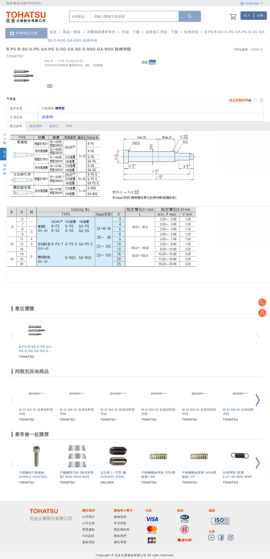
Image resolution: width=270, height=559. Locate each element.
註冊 (260, 15)
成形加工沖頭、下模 (162, 32)
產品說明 (16, 126)
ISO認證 (88, 535)
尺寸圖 (4, 139)
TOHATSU (15, 56)
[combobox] (134, 16)
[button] (258, 400)
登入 (247, 15)
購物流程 (120, 516)
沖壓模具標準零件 (101, 32)
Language (251, 3)
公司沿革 (88, 523)
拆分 (4, 154)
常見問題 (120, 523)
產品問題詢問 (238, 100)
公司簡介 (88, 516)
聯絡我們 (120, 535)
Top (263, 313)
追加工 (54, 126)
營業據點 (88, 529)
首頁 (53, 32)
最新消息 (88, 542)
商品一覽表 (72, 32)
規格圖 (4, 169)
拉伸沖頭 (191, 32)
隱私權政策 (122, 529)
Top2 (263, 302)
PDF (69, 126)
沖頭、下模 (131, 32)
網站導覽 (120, 542)
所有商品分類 (23, 33)
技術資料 (36, 126)
